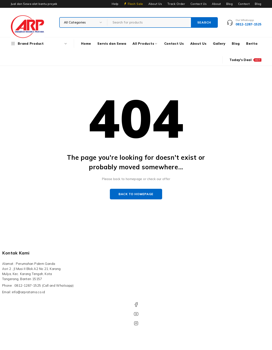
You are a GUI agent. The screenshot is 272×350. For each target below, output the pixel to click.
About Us (155, 4)
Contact (244, 4)
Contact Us (199, 4)
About (216, 4)
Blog (229, 4)
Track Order (176, 4)
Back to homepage (136, 194)
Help (115, 4)
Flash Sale (135, 4)
